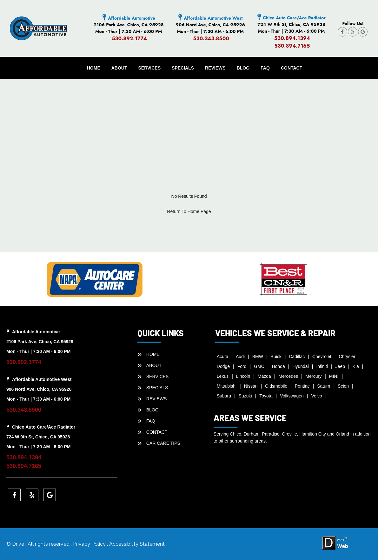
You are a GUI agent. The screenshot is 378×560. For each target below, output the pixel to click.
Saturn (323, 386)
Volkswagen (292, 395)
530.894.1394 (292, 38)
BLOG (243, 67)
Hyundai (300, 366)
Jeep (340, 366)
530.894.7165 (292, 46)
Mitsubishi (226, 386)
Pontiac (302, 386)
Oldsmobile (276, 386)
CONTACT (291, 67)
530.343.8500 (211, 38)
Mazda (264, 376)
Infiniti (322, 366)
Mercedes (288, 376)
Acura (223, 356)
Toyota (265, 395)
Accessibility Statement (137, 544)
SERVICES (149, 67)
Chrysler (347, 356)
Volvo (316, 395)
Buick (276, 356)
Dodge (223, 366)
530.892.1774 (129, 38)
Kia (356, 366)
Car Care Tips (163, 443)
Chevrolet (321, 356)
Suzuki (245, 395)
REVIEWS (215, 67)
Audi (240, 356)
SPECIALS (183, 67)
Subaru (224, 395)
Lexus (223, 376)
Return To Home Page (189, 211)
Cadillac (297, 356)
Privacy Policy (90, 544)
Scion (343, 386)
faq (265, 67)
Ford (242, 366)
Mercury (314, 376)
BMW (257, 356)
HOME (93, 67)
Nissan (251, 386)
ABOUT (119, 67)
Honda (278, 366)
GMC (259, 366)
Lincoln (243, 376)
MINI (334, 376)
